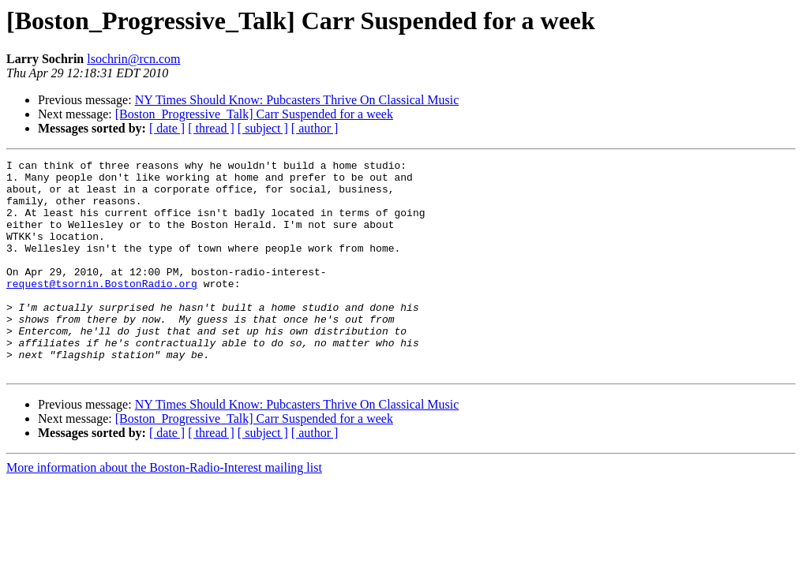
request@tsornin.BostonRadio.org (101, 309)
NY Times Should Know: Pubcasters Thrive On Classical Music (297, 99)
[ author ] (315, 128)
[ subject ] (263, 128)
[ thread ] (211, 128)
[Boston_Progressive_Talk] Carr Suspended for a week (254, 114)
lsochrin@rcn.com (133, 58)
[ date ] (167, 128)
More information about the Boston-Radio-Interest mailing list (164, 510)
